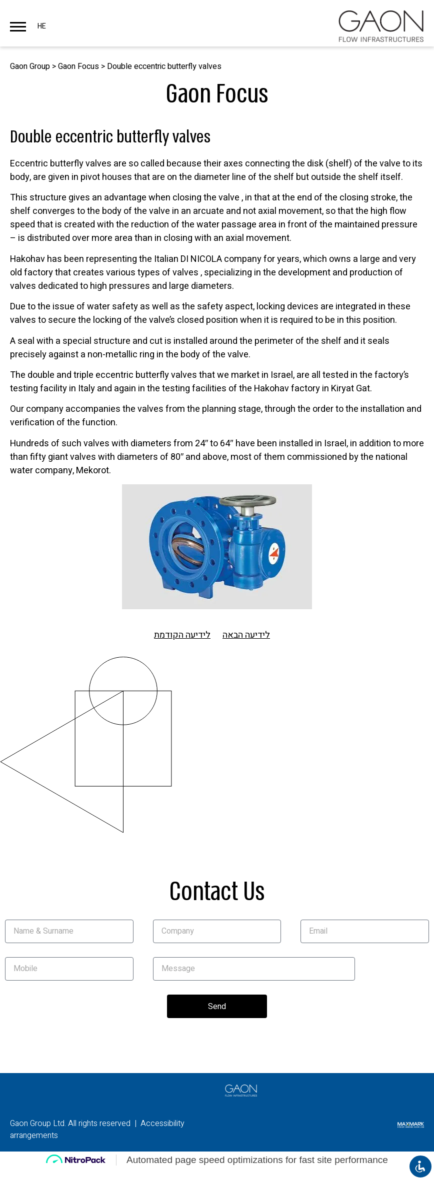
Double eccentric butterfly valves (164, 66)
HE (42, 26)
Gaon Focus (78, 66)
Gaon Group (30, 66)
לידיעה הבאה (246, 635)
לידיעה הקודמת (182, 635)
